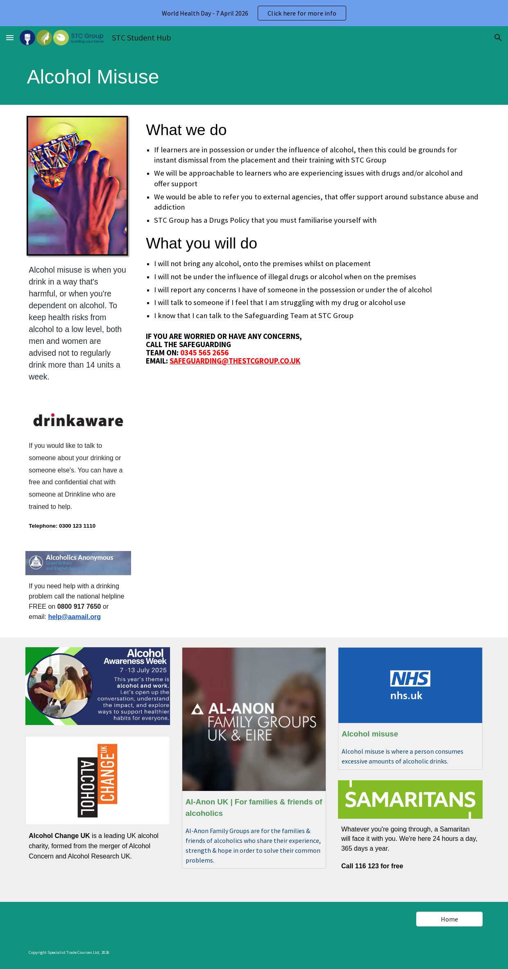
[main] (98, 77)
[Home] (449, 919)
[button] (10, 37)
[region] (254, 13)
